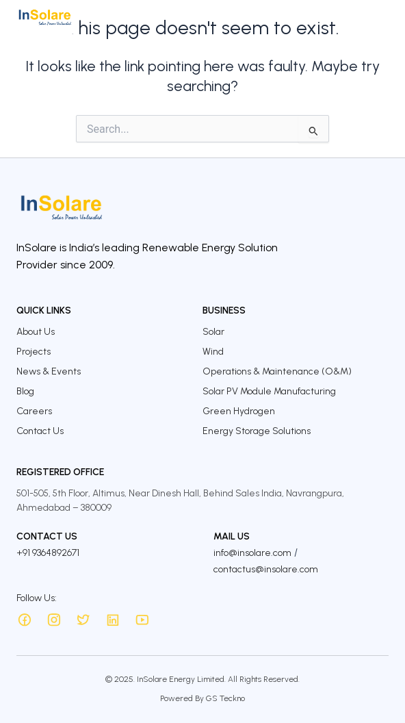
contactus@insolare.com (265, 569)
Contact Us (40, 431)
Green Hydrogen (238, 411)
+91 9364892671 (47, 553)
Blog (25, 391)
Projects (33, 351)
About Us (35, 332)
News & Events (48, 371)
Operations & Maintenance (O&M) (277, 371)
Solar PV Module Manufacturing (269, 391)
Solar (213, 332)
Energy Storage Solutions (256, 431)
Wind (213, 351)
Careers (34, 411)
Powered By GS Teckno (202, 698)
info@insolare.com (252, 553)
